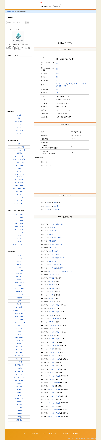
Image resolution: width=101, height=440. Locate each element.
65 (71, 84)
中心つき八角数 (54, 339)
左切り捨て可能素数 (19, 200)
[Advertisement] (65, 27)
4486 (57, 73)
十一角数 (51, 342)
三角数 (51, 291)
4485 (65, 86)
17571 (56, 231)
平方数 (51, 295)
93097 (62, 258)
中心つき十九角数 (54, 413)
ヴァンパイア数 (19, 380)
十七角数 (51, 386)
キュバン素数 (19, 197)
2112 (61, 224)
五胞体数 (19, 420)
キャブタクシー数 (19, 377)
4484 (57, 77)
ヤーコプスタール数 (19, 244)
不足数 (56, 209)
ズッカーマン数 (19, 316)
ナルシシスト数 (19, 337)
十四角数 (51, 366)
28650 (59, 237)
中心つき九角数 (54, 345)
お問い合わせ (34, 433)
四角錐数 (19, 414)
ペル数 (19, 238)
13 (61, 80)
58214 (57, 254)
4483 (57, 63)
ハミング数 (19, 407)
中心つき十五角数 (54, 389)
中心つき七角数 (54, 332)
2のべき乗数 (19, 121)
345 (86, 84)
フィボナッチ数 (19, 130)
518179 (60, 268)
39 (69, 84)
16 (57, 89)
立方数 (19, 127)
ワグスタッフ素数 (19, 162)
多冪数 (51, 285)
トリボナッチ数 (19, 217)
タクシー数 (19, 374)
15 (64, 84)
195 (79, 84)
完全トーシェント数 (19, 322)
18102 (56, 234)
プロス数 (51, 288)
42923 (54, 248)
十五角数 (51, 372)
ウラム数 (51, 254)
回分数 (51, 281)
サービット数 (19, 398)
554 (47, 206)
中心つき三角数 (54, 305)
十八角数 (51, 393)
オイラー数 (19, 276)
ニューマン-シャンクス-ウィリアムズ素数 (19, 175)
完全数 (19, 133)
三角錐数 (19, 410)
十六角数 (51, 379)
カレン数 (19, 264)
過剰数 (51, 234)
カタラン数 (19, 258)
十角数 (51, 335)
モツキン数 (19, 359)
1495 (60, 86)
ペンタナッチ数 (19, 223)
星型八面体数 (19, 365)
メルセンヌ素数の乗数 (19, 188)
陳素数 (51, 261)
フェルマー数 (19, 356)
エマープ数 (52, 264)
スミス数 (19, 334)
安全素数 (51, 275)
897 (57, 86)
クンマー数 (19, 291)
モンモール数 (19, 340)
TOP (24, 433)
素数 (50, 248)
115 (76, 84)
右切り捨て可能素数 (19, 203)
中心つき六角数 (54, 325)
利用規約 (75, 433)
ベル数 (19, 255)
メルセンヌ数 (19, 295)
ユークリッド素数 (19, 147)
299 (83, 84)
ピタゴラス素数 (54, 258)
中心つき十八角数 (54, 410)
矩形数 (51, 298)
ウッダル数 (19, 349)
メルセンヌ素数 (19, 185)
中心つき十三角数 (54, 376)
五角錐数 (19, 417)
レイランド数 (19, 371)
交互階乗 (19, 273)
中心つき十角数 (54, 352)
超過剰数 (19, 401)
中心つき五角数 (54, 318)
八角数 (55, 203)
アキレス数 (19, 386)
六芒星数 (51, 362)
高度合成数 (19, 352)
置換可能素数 (19, 179)
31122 (61, 244)
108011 (56, 261)
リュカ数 (19, 235)
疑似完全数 (19, 298)
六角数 (51, 308)
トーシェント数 (54, 224)
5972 (55, 227)
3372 (48, 209)
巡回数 (19, 392)
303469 (59, 264)
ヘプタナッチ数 (19, 229)
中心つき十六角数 (54, 396)
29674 (54, 241)
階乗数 (19, 279)
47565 (56, 251)
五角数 (51, 302)
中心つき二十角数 (54, 416)
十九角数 (51, 399)
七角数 (51, 315)
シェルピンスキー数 (19, 310)
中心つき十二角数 (54, 369)
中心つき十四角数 (54, 383)
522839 (69, 271)
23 (64, 80)
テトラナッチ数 (19, 220)
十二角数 (51, 349)
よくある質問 (64, 433)
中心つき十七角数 (54, 403)
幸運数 (56, 206)
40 (47, 203)
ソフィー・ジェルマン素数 (57, 271)
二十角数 (51, 406)
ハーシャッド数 (54, 244)
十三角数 (51, 356)
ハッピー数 (52, 237)
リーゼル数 (19, 307)
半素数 (51, 231)
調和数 (19, 285)
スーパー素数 (53, 268)
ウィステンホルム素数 (19, 159)
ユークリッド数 (19, 270)
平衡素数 (51, 278)
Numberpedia (50, 3)
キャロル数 (19, 346)
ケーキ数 (19, 395)
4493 (57, 69)
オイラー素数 (19, 182)
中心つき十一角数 (54, 359)
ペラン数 (19, 241)
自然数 (19, 115)
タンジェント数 (19, 313)
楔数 (50, 241)
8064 (57, 93)
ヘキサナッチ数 (19, 226)
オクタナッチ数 (19, 232)
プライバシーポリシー (49, 433)
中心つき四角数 (54, 312)
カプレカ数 (19, 328)
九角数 (51, 329)
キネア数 (19, 368)
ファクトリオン (19, 282)
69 (74, 84)
